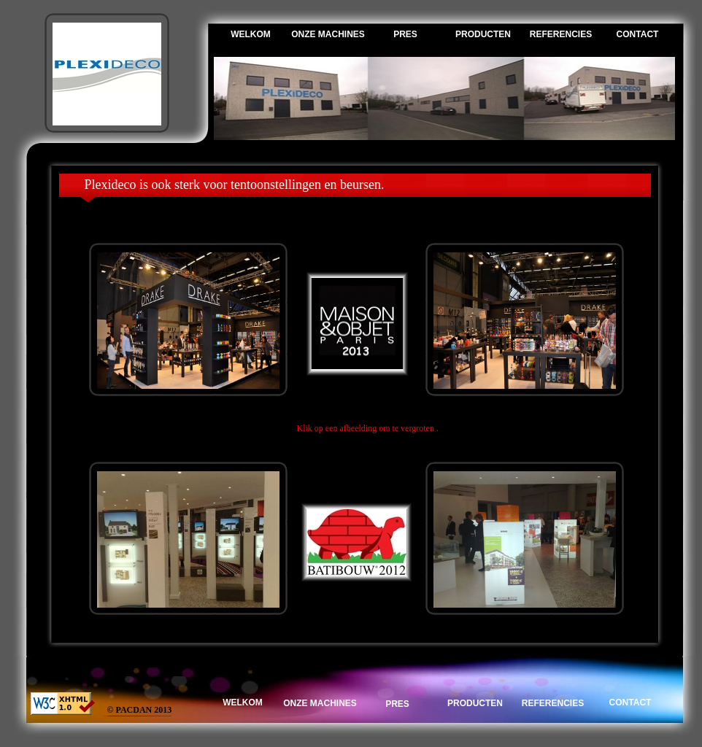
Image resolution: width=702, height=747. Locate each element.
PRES (405, 34)
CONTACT (638, 34)
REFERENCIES (561, 34)
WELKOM (251, 34)
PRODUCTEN (483, 34)
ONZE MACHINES (328, 34)
